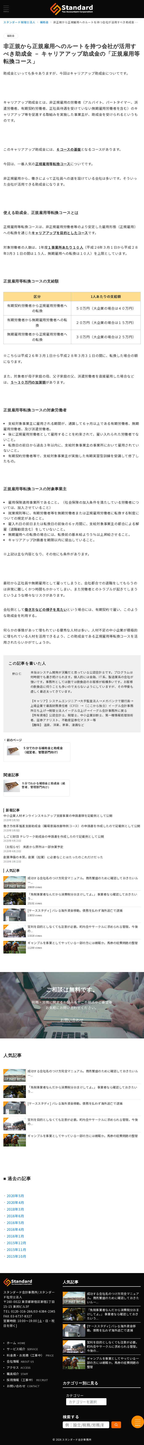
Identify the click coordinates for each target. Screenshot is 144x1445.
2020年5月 (15, 1195)
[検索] (116, 1424)
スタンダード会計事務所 (76, 1439)
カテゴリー (75, 1395)
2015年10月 (16, 1256)
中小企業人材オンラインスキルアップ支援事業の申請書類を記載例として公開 (57, 816)
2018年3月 (15, 1209)
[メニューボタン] (6, 9)
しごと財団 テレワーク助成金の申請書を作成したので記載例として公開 (53, 836)
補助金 (11, 35)
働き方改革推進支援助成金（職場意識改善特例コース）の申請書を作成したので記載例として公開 (71, 826)
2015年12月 (16, 1242)
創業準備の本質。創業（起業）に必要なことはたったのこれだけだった (53, 857)
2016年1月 (15, 1236)
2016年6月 (15, 1215)
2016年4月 (15, 1229)
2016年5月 (15, 1222)
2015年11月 (16, 1249)
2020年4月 (15, 1202)
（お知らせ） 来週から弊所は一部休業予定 (33, 847)
